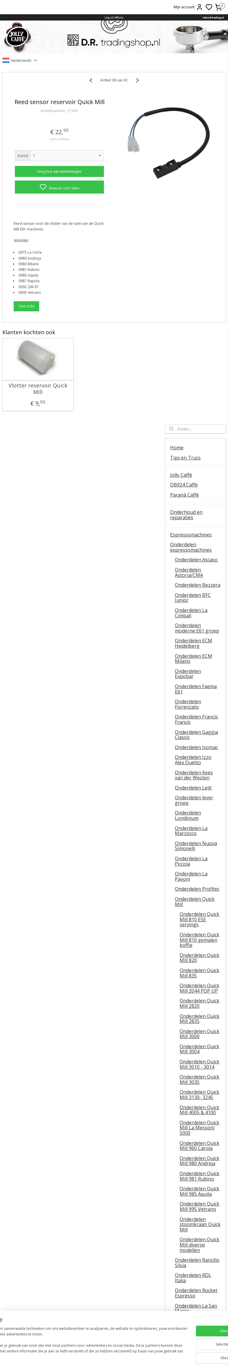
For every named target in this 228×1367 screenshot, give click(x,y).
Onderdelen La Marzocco (191, 478)
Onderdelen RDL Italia (193, 926)
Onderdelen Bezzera (197, 233)
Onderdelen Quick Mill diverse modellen (199, 892)
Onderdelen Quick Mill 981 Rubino (199, 824)
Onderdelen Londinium (188, 463)
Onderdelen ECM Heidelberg (193, 291)
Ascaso (114, 1283)
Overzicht (26, 320)
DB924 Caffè (184, 132)
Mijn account (188, 7)
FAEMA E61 (114, 1256)
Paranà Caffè (184, 142)
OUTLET (179, 1161)
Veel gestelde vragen (193, 1206)
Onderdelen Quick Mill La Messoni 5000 (199, 775)
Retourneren (190, 1276)
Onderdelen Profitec (197, 536)
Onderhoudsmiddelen (194, 1079)
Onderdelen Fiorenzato (188, 352)
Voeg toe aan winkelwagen (43, 179)
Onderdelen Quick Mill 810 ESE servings (199, 567)
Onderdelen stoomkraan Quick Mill (200, 872)
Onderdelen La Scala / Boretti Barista (197, 986)
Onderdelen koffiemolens (184, 1059)
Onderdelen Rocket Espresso (196, 941)
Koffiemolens (185, 1046)
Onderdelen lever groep (194, 448)
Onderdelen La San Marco (196, 956)
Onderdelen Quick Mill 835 (199, 621)
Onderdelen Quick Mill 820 (199, 605)
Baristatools (183, 1089)
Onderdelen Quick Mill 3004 (199, 697)
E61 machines (38, 1283)
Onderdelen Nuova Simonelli (196, 494)
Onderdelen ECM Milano (193, 306)
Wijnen (178, 1106)
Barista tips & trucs (114, 1250)
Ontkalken (38, 1256)
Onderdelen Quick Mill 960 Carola (199, 793)
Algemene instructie (38, 1250)
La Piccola (114, 1269)
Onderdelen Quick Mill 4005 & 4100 (199, 758)
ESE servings (114, 1263)
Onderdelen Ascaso (196, 207)
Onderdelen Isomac (196, 395)
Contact (178, 1186)
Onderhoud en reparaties (186, 162)
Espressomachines (191, 182)
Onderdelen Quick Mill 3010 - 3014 (199, 712)
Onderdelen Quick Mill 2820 (199, 651)
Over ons (190, 1250)
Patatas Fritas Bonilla (193, 1143)
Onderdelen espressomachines (191, 195)
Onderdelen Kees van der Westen (194, 423)
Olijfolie (178, 1134)
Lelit (114, 1276)
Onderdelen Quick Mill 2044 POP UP (199, 636)
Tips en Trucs (185, 105)
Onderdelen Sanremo (188, 971)
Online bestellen (190, 1263)
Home (176, 95)
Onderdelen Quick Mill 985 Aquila (199, 839)
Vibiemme (38, 1289)
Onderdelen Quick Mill (195, 549)
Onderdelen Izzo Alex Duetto (193, 408)
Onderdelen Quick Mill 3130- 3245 (199, 742)
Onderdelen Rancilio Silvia (197, 910)
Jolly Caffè (181, 122)
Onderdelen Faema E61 (196, 337)
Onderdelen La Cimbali (191, 260)
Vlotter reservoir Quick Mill (27, 403)
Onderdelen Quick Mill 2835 (199, 666)
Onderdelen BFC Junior (193, 245)
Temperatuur (37, 1263)
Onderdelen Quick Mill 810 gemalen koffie (199, 587)
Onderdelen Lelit (193, 435)
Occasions (181, 1171)
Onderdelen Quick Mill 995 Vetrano (199, 854)
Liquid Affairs (190, 1283)
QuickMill (38, 1269)
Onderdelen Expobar (188, 321)
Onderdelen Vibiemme (188, 1012)
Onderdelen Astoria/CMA (189, 220)
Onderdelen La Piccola (191, 509)
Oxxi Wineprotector (191, 1116)
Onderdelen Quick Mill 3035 (199, 727)
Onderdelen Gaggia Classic (196, 382)
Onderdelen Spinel (195, 999)
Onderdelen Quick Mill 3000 (199, 682)
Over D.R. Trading (189, 1195)
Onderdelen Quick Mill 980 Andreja (199, 808)
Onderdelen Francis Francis (196, 367)
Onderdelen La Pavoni (191, 524)
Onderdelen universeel (188, 1027)
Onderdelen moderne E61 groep (197, 276)
